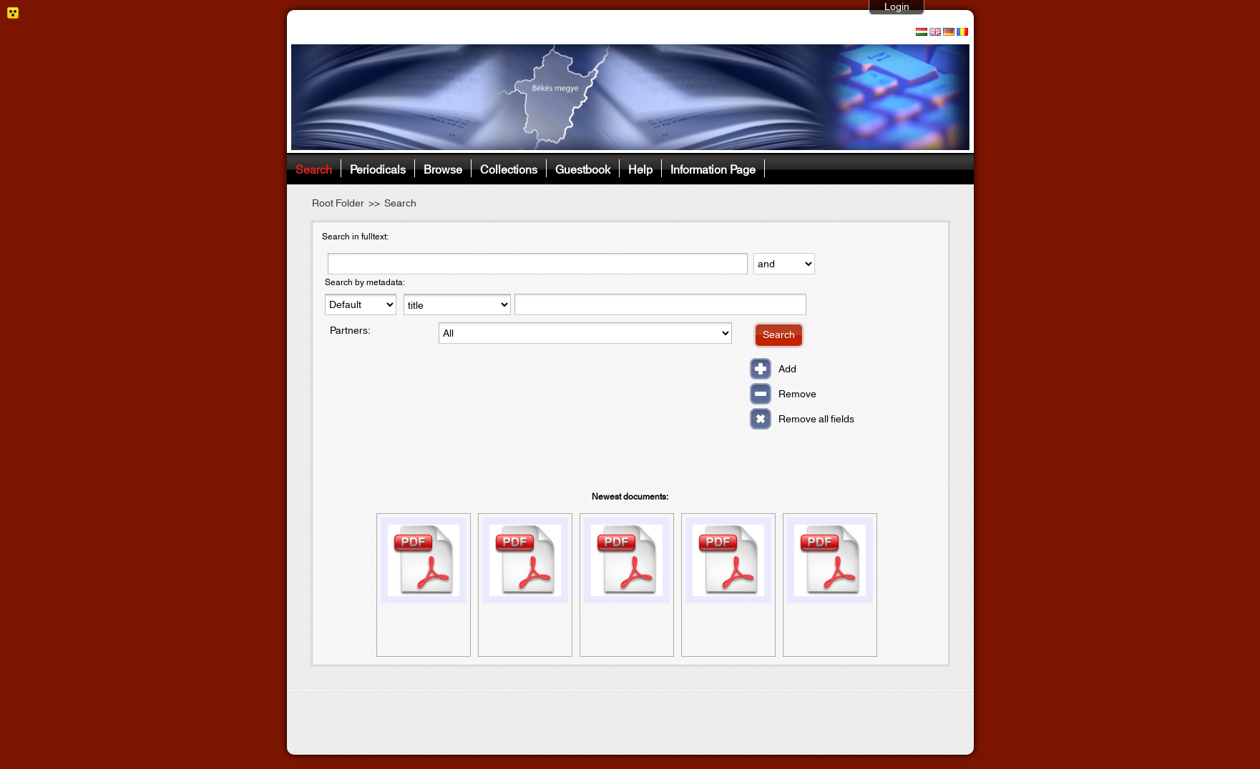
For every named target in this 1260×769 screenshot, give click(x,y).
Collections (508, 168)
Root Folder (338, 203)
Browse (443, 168)
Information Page (713, 168)
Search (314, 168)
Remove (797, 394)
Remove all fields (816, 419)
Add (787, 369)
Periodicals (378, 168)
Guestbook (582, 168)
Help (640, 168)
